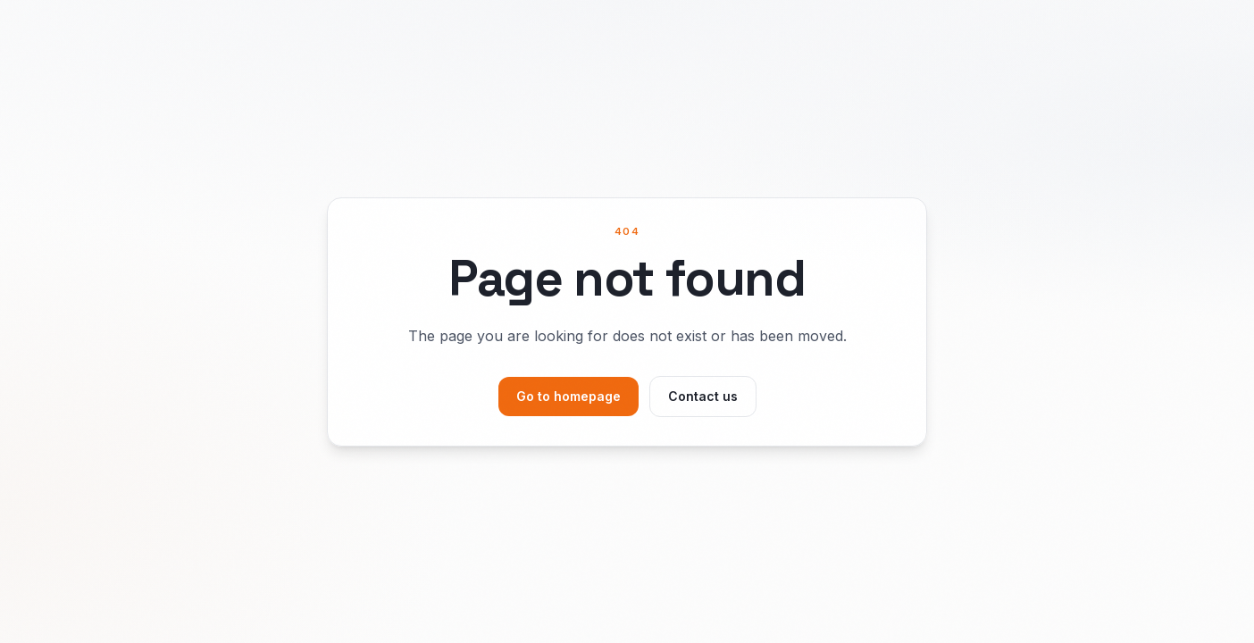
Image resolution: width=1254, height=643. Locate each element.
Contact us (703, 396)
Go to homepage (568, 396)
